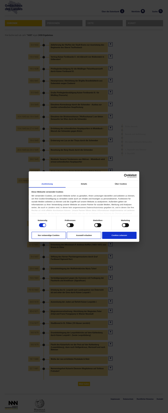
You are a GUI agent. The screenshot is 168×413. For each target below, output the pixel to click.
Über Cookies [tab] (121, 184)
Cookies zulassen (119, 235)
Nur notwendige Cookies (49, 235)
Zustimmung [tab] (47, 184)
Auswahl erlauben (84, 235)
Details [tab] (84, 184)
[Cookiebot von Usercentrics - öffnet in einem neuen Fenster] (126, 176)
